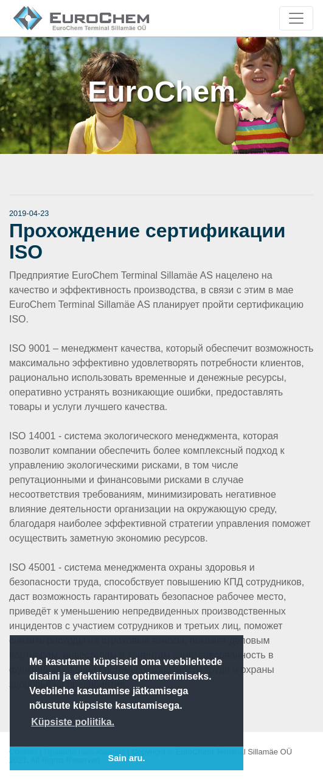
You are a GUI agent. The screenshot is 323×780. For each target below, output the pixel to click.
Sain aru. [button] (126, 758)
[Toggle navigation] (296, 18)
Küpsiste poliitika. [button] (72, 722)
